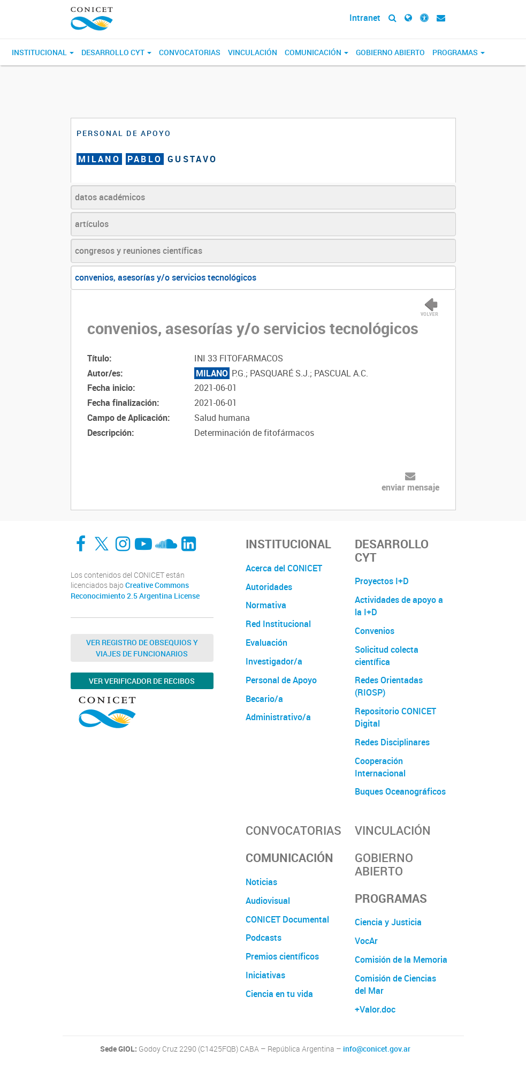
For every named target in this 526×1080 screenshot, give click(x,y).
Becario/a (264, 699)
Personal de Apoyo (281, 680)
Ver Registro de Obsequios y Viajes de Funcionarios (142, 648)
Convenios (374, 631)
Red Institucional (278, 624)
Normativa (266, 605)
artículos (92, 224)
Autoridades (269, 587)
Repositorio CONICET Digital (395, 717)
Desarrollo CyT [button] (116, 52)
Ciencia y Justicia (388, 922)
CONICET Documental (287, 919)
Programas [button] (458, 52)
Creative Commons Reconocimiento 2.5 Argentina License (135, 590)
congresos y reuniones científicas (138, 250)
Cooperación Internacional (380, 767)
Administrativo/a (278, 717)
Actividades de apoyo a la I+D (399, 606)
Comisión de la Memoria (401, 959)
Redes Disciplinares (392, 742)
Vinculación (252, 52)
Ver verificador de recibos (142, 681)
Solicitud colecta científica (386, 656)
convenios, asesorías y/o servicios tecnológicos (165, 277)
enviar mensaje (410, 487)
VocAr (366, 941)
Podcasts (263, 937)
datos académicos (110, 197)
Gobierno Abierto (390, 52)
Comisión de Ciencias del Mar (395, 984)
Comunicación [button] (316, 52)
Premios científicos (282, 956)
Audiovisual (268, 901)
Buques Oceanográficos (400, 791)
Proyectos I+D (382, 581)
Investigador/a (274, 661)
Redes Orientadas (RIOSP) (389, 686)
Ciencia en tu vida (279, 994)
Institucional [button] (43, 52)
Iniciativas (265, 975)
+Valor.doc (375, 1009)
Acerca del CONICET (284, 568)
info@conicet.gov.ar (376, 1049)
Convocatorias (189, 52)
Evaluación (266, 642)
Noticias (261, 882)
